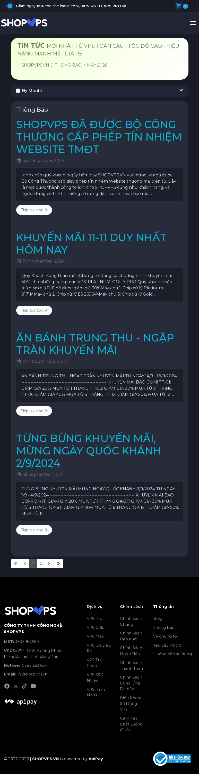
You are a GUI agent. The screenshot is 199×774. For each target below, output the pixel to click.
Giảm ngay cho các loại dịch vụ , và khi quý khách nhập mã (76, 6)
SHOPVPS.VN (35, 65)
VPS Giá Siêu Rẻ (99, 648)
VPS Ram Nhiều (96, 692)
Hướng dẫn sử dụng (172, 653)
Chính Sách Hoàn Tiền (131, 650)
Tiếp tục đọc (34, 210)
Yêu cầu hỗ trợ (167, 645)
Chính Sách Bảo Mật (131, 636)
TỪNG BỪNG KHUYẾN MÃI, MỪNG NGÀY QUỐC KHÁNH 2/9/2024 (88, 450)
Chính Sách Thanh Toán (131, 665)
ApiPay (96, 758)
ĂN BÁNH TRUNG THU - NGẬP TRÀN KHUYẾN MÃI (95, 343)
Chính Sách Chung (131, 621)
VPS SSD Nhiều (95, 677)
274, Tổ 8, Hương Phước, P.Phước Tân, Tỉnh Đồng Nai (34, 653)
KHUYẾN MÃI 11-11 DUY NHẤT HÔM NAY (91, 243)
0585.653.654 (25, 665)
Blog (157, 618)
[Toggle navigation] (193, 23)
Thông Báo (68, 65)
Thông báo (164, 627)
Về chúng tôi (165, 636)
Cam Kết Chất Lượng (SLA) (131, 724)
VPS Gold (96, 627)
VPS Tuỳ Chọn (94, 662)
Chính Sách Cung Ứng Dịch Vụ (131, 683)
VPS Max (95, 636)
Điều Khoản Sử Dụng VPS (131, 703)
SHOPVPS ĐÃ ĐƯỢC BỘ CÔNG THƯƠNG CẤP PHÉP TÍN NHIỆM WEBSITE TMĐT (99, 137)
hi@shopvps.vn (25, 674)
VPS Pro (94, 618)
